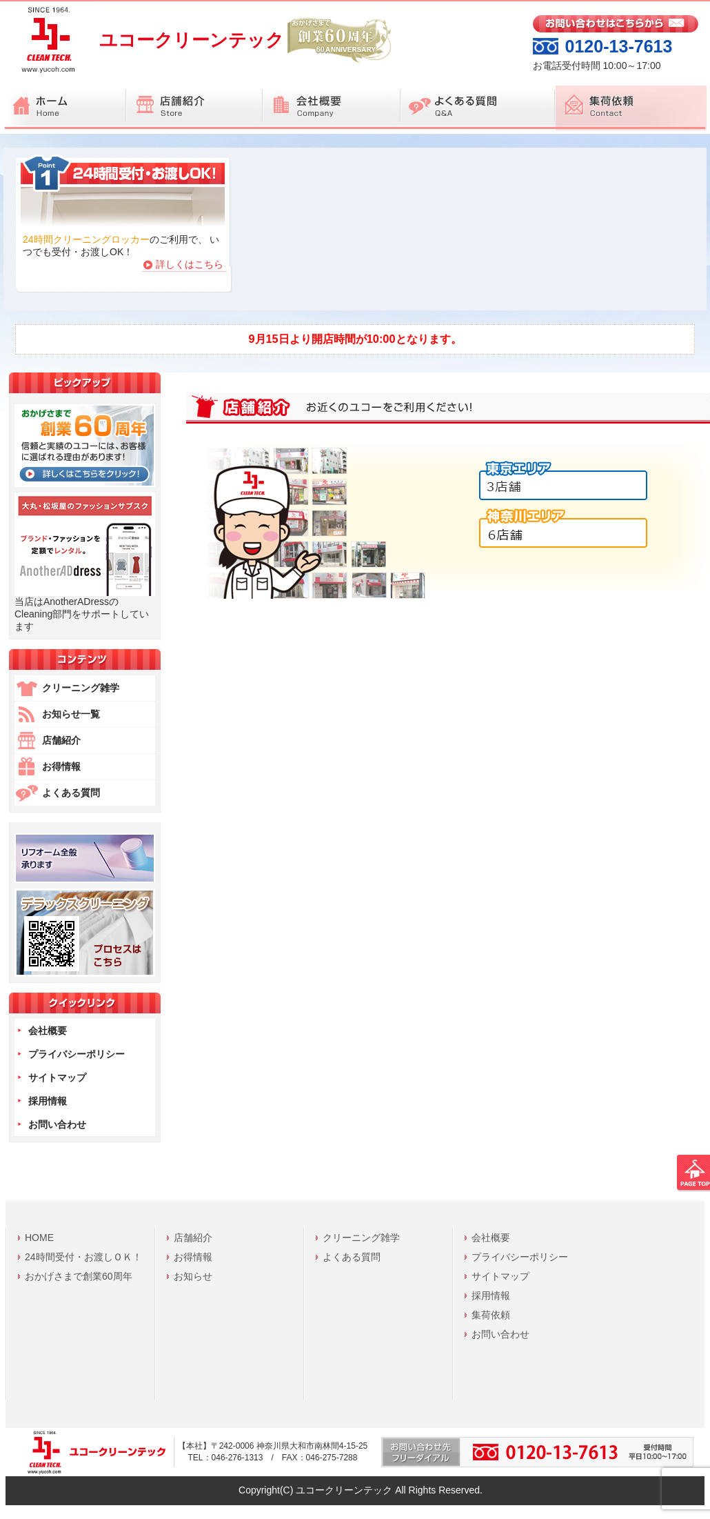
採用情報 (47, 1100)
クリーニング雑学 (80, 687)
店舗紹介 (61, 740)
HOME (39, 1237)
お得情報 (61, 766)
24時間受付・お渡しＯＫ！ (83, 1256)
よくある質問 (71, 792)
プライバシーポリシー (76, 1054)
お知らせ (193, 1276)
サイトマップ (57, 1077)
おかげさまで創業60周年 (78, 1276)
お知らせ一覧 (71, 713)
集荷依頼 (490, 1314)
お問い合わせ (57, 1124)
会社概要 (47, 1030)
